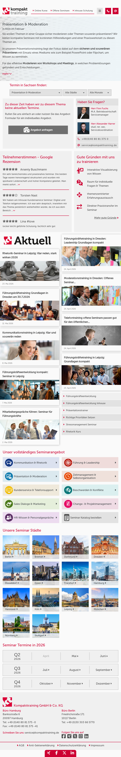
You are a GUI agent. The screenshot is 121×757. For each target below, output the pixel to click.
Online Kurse (40, 10)
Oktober (46, 683)
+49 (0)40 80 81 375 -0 (22, 722)
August (75, 670)
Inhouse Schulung (83, 10)
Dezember (104, 683)
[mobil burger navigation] (100, 11)
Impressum (96, 745)
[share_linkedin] (72, 753)
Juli (46, 670)
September (104, 670)
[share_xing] (49, 753)
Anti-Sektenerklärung (41, 745)
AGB (20, 745)
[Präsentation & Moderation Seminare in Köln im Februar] (108, 11)
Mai (75, 656)
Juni (104, 656)
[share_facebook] (56, 753)
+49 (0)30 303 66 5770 (80, 722)
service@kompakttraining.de (42, 732)
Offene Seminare (60, 10)
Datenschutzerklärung (71, 745)
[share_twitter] (64, 753)
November (75, 683)
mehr (7, 73)
